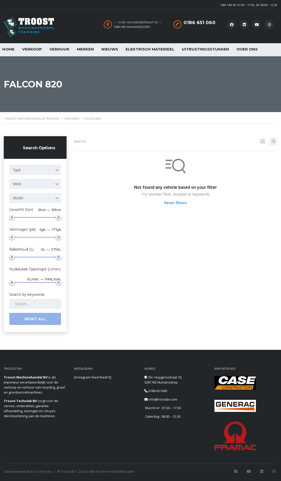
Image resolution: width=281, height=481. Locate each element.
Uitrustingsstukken (205, 49)
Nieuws (109, 49)
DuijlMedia (43, 471)
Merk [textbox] (17, 183)
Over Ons (247, 49)
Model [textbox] (18, 198)
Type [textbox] (17, 169)
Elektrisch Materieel (150, 49)
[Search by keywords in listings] (35, 304)
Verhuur (59, 49)
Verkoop (32, 49)
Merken (85, 49)
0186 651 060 (199, 22)
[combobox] (35, 170)
